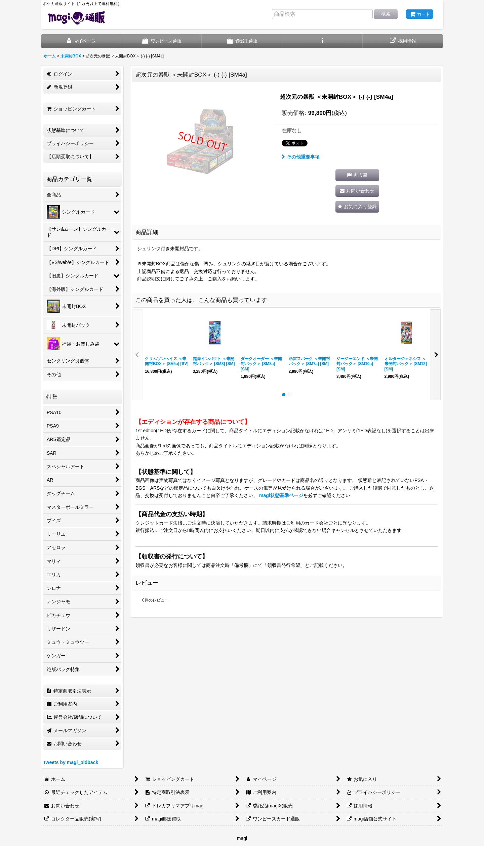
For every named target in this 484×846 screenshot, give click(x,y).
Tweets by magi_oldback (70, 762)
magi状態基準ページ (281, 495)
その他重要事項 (301, 157)
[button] (322, 41)
